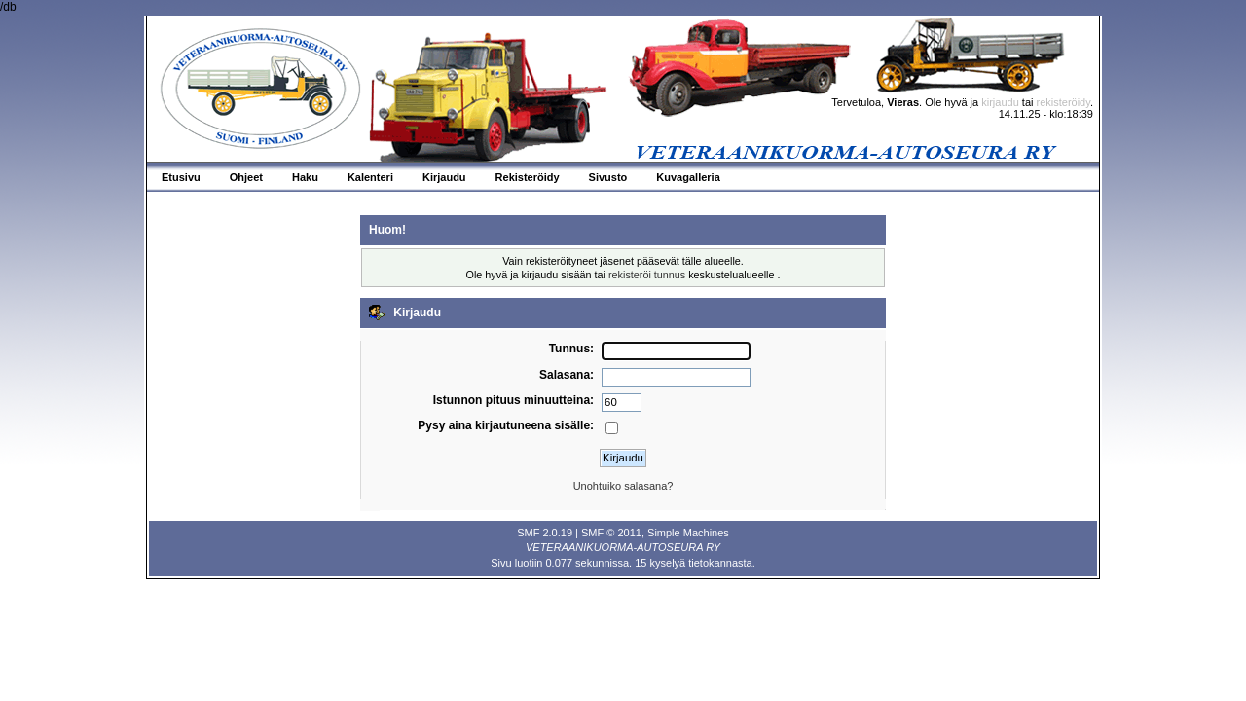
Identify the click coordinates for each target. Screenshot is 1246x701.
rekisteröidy (1063, 102)
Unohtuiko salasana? (623, 486)
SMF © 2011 (611, 532)
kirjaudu (1000, 102)
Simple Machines (688, 532)
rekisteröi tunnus (646, 274)
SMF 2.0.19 (544, 532)
